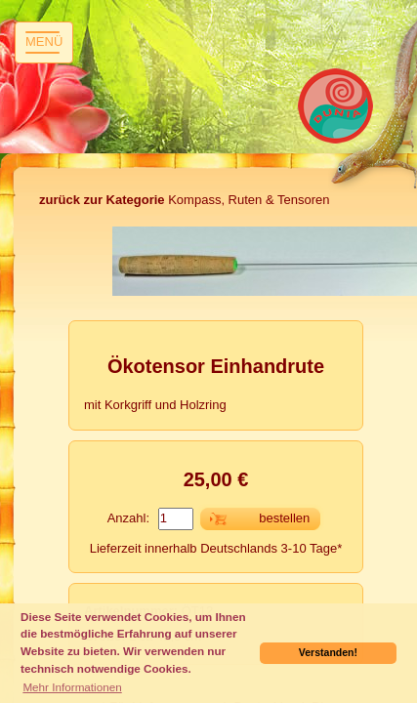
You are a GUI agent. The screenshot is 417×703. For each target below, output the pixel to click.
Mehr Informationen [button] (71, 687)
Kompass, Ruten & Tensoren (184, 199)
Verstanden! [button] (328, 652)
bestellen (284, 518)
